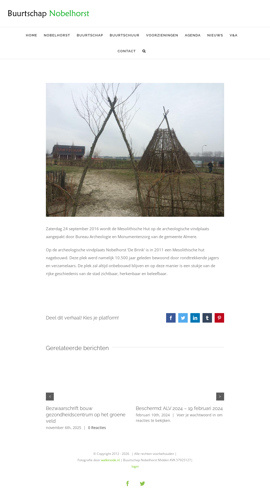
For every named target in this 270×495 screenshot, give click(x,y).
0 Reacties (97, 427)
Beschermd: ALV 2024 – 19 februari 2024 (179, 408)
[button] (144, 51)
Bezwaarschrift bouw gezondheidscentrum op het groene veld (86, 415)
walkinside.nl (110, 460)
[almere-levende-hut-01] (135, 150)
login (135, 466)
